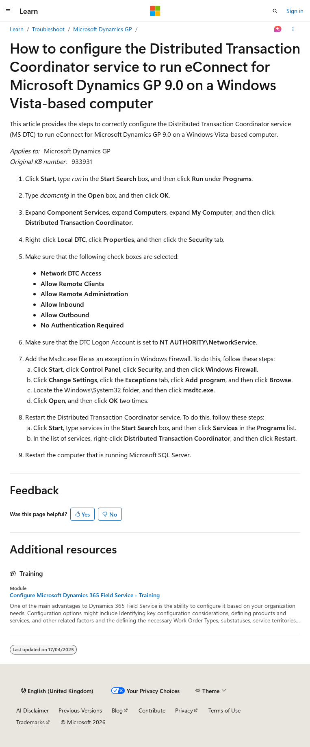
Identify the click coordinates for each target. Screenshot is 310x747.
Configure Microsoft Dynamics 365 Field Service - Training (85, 595)
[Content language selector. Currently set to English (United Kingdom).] (57, 690)
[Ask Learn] (278, 29)
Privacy (184, 710)
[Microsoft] (155, 11)
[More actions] (293, 29)
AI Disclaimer (32, 710)
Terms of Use (224, 710)
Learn (17, 29)
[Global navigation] (8, 11)
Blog (117, 710)
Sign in (294, 11)
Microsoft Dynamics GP (102, 29)
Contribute (152, 710)
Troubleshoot (48, 29)
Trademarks (30, 722)
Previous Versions (80, 710)
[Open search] (275, 11)
